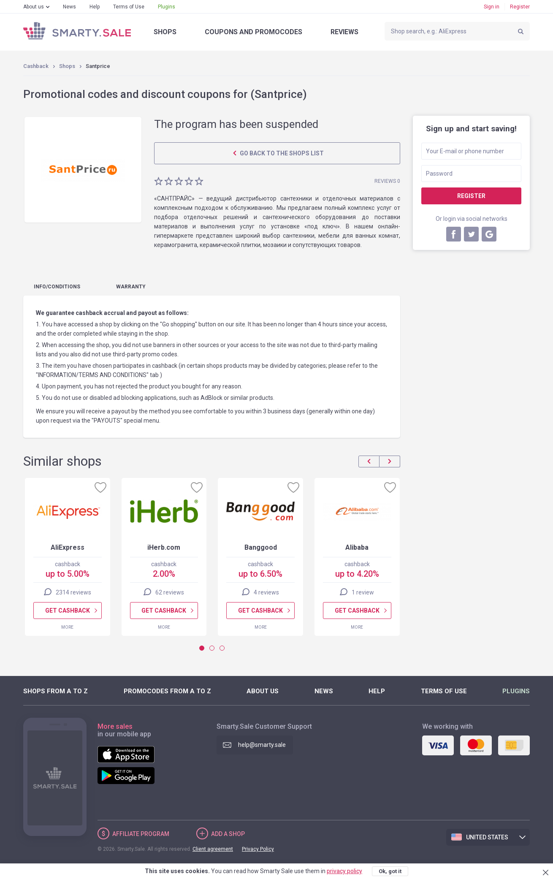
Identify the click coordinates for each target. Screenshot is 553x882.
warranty (131, 287)
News (69, 7)
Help (94, 7)
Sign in (491, 7)
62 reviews (169, 592)
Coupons (253, 32)
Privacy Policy (258, 849)
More (67, 627)
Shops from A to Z (55, 691)
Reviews (344, 32)
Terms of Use (128, 7)
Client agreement (212, 849)
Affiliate (140, 833)
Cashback (36, 66)
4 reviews (266, 592)
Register (520, 7)
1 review (363, 592)
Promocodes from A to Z (167, 691)
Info (57, 287)
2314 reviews (73, 592)
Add (228, 833)
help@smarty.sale (262, 744)
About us (33, 7)
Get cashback (67, 610)
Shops (165, 32)
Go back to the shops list (281, 153)
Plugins (166, 7)
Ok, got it (390, 871)
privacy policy (344, 871)
